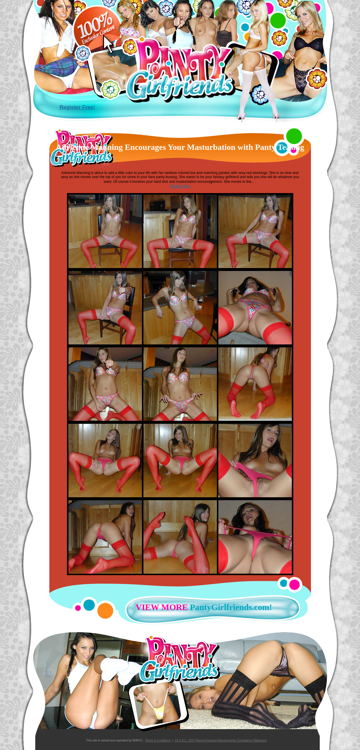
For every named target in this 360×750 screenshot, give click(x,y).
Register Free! (77, 107)
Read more (180, 186)
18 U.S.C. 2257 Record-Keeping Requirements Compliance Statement (220, 740)
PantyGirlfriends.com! (202, 607)
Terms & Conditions (158, 740)
